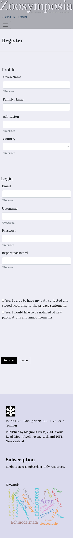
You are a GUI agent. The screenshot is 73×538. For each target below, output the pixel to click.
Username (10, 208)
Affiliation (11, 116)
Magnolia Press (34, 432)
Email (6, 186)
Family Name (13, 99)
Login (22, 17)
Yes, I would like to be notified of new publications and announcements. (32, 314)
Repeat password (15, 253)
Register (8, 17)
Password (9, 230)
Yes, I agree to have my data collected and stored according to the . (35, 303)
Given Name (12, 77)
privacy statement (52, 305)
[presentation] (30, 345)
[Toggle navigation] (5, 25)
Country (9, 138)
